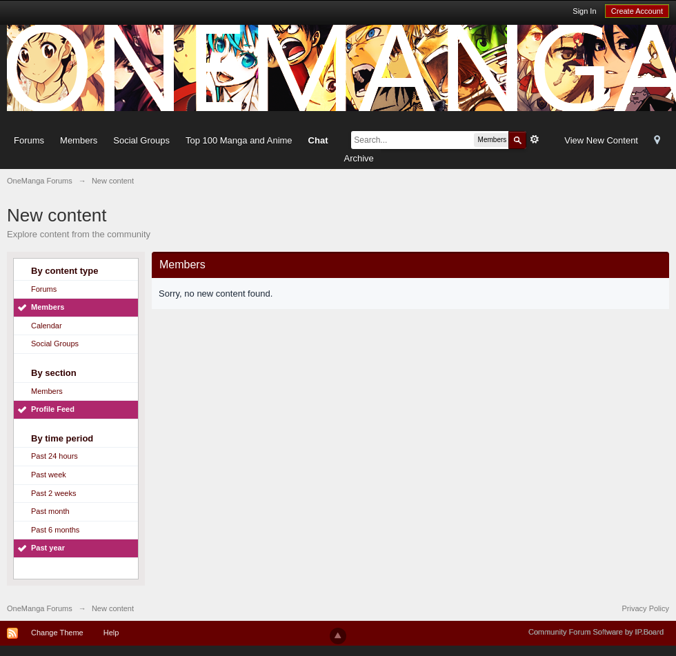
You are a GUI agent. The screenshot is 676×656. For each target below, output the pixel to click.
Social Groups (141, 140)
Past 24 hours (54, 456)
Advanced (534, 139)
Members (78, 140)
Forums (29, 140)
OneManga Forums (39, 608)
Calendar (46, 325)
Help (111, 632)
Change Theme (57, 632)
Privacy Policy (645, 608)
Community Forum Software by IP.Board (596, 632)
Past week (48, 474)
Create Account (637, 11)
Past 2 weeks (53, 493)
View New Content (601, 140)
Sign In (584, 11)
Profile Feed (52, 409)
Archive (358, 158)
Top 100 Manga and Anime (239, 140)
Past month (50, 511)
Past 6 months (55, 530)
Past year (48, 548)
